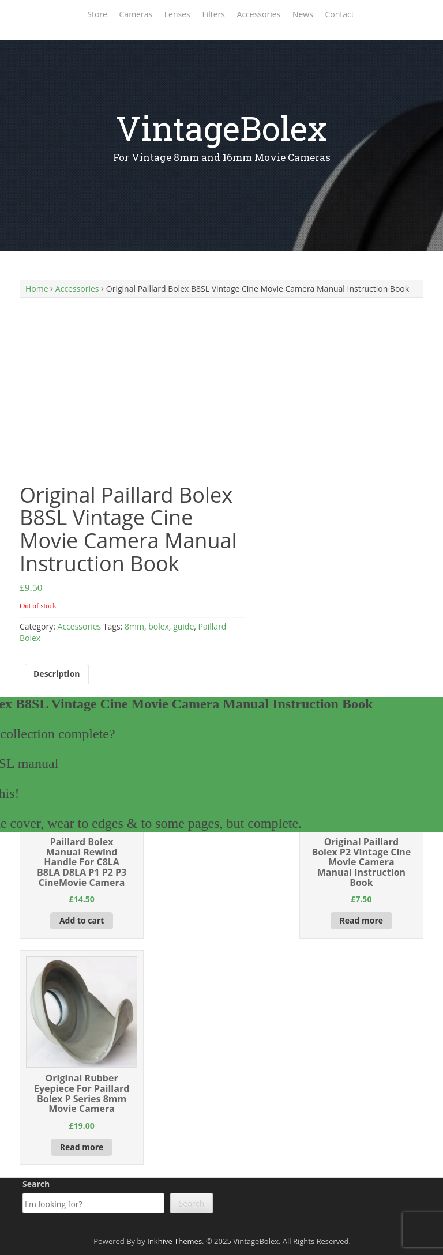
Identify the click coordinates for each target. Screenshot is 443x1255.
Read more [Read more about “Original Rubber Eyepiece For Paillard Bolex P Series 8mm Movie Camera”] (82, 1146)
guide (183, 626)
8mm (134, 626)
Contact (339, 14)
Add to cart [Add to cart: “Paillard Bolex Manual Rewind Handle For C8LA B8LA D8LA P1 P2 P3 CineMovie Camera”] (81, 920)
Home (36, 288)
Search (36, 1183)
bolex (158, 626)
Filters (213, 14)
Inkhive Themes (174, 1241)
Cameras (136, 14)
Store (97, 14)
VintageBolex (221, 127)
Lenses (177, 14)
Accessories (259, 14)
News (302, 14)
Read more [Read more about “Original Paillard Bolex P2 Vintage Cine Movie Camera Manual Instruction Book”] (362, 920)
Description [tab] (56, 673)
